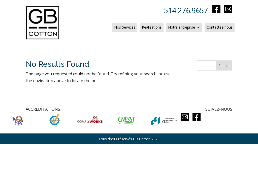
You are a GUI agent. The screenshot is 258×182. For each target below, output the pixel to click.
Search (224, 65)
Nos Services (124, 28)
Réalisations (152, 28)
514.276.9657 (187, 10)
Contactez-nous (220, 28)
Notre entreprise (181, 28)
